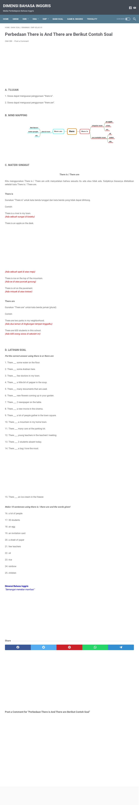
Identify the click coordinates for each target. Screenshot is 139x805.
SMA (37, 14)
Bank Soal (109, 118)
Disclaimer (76, 795)
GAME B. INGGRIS (77, 14)
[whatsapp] (65, 650)
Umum (107, 146)
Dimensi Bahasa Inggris (29, 3)
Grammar (108, 132)
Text (106, 137)
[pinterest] (48, 650)
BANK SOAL (60, 14)
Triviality (108, 141)
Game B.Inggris (111, 127)
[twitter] (30, 650)
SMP (47, 14)
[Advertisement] (48, 69)
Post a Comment (21, 45)
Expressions (109, 123)
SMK (26, 14)
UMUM (17, 14)
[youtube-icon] (132, 5)
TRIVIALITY (94, 14)
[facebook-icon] (128, 5)
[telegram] (82, 650)
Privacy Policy (63, 795)
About (51, 795)
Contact (86, 795)
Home (7, 14)
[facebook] (13, 650)
